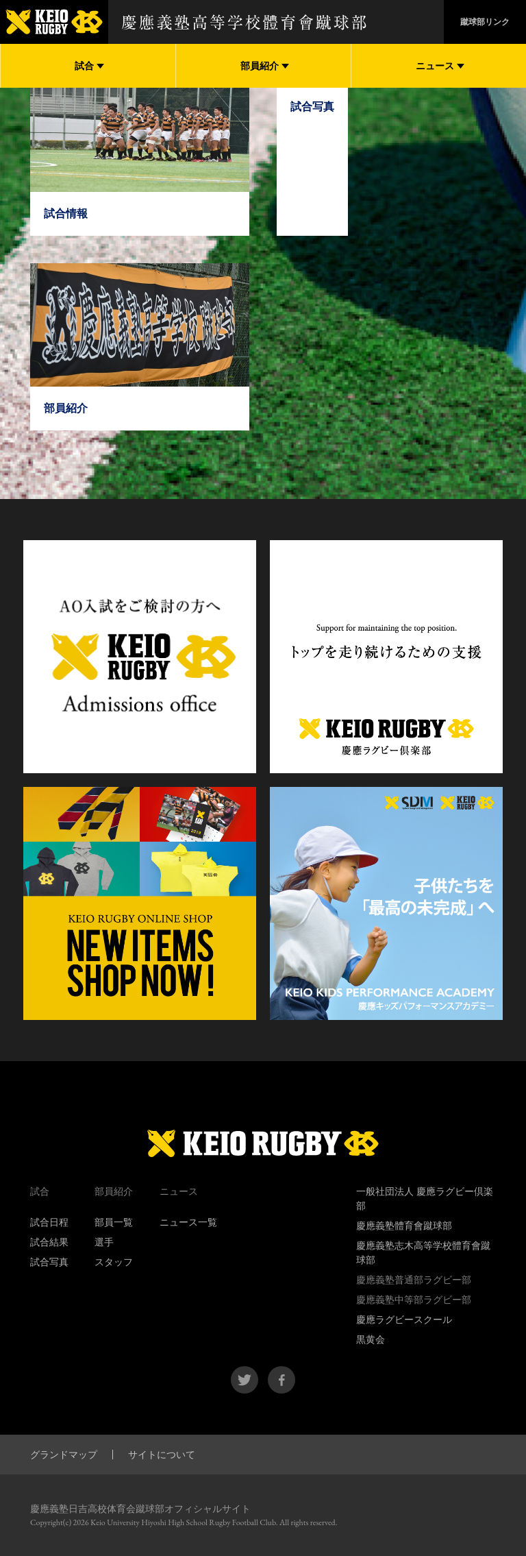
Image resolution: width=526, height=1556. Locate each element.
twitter (244, 1380)
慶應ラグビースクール (404, 1319)
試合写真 (49, 1261)
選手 (104, 1242)
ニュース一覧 (188, 1222)
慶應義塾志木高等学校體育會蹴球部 (423, 1252)
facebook (281, 1380)
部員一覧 (114, 1222)
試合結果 (49, 1242)
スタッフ (114, 1261)
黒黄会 (370, 1339)
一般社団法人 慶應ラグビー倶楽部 (424, 1198)
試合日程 (49, 1222)
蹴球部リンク (485, 22)
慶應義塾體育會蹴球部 (404, 1225)
